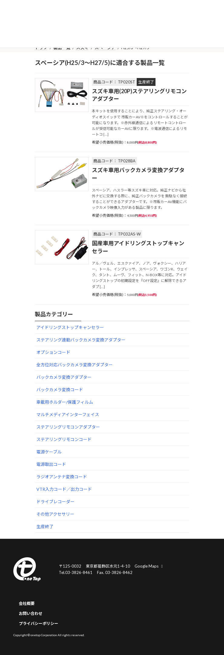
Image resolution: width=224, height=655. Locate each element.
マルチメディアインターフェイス (67, 414)
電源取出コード (51, 464)
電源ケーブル (49, 451)
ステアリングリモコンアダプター (68, 426)
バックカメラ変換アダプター (64, 377)
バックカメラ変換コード (59, 389)
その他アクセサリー (55, 514)
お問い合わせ (30, 613)
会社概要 (27, 603)
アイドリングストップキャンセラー (70, 327)
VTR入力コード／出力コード (64, 489)
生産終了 (44, 526)
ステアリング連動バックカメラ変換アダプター (80, 339)
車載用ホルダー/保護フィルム (64, 402)
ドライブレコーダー (55, 501)
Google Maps (149, 566)
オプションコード (53, 352)
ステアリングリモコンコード (64, 439)
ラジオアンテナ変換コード (61, 476)
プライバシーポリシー (38, 623)
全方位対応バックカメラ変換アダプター (74, 364)
